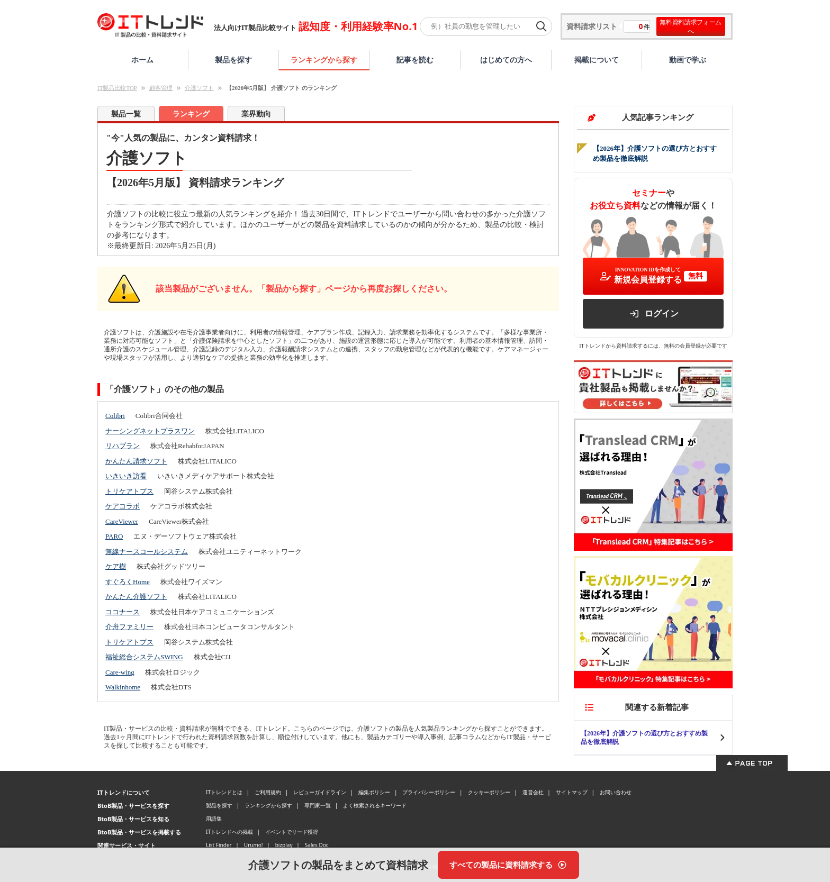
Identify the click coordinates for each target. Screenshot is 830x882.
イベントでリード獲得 (291, 831)
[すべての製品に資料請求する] (508, 865)
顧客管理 (161, 88)
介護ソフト (199, 88)
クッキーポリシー (489, 792)
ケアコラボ (122, 506)
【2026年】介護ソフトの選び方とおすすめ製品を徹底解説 (644, 737)
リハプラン (122, 446)
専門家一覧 (317, 805)
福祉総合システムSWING (144, 657)
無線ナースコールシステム (146, 552)
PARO (114, 536)
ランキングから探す (324, 59)
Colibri (115, 416)
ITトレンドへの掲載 (229, 831)
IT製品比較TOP (117, 88)
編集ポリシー (374, 792)
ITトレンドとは (224, 792)
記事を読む (415, 59)
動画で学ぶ (687, 59)
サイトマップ (572, 792)
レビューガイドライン (319, 792)
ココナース (122, 612)
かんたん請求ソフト (136, 461)
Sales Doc (317, 845)
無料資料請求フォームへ (690, 26)
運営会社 (533, 792)
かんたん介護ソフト (136, 597)
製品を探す (233, 59)
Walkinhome (122, 687)
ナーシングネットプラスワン (150, 431)
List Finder (219, 845)
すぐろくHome (127, 582)
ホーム (142, 59)
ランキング (191, 114)
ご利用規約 (268, 792)
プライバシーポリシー (428, 792)
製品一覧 (126, 114)
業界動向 (256, 114)
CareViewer (121, 521)
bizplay (284, 845)
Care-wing (119, 672)
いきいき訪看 (126, 476)
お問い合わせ (615, 792)
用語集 (214, 818)
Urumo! (253, 845)
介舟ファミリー (129, 627)
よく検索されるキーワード (375, 805)
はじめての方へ (506, 59)
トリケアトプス (129, 491)
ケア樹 (115, 566)
